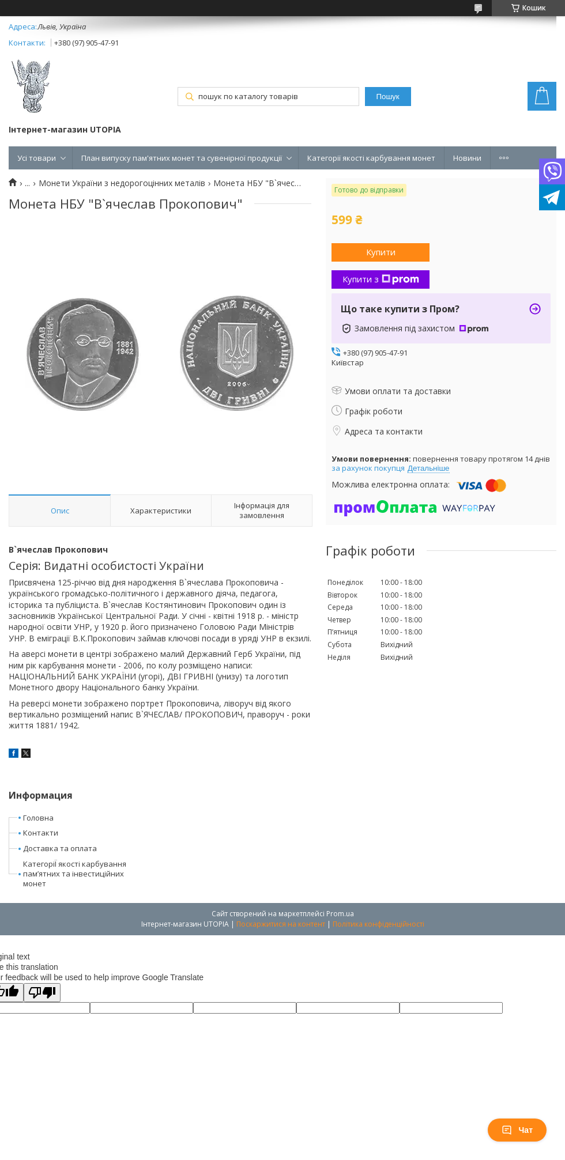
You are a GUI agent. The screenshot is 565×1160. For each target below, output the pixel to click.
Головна (38, 818)
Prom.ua (340, 914)
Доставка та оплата (60, 848)
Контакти (40, 833)
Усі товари (36, 158)
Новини (467, 158)
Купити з (380, 279)
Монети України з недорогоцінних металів (122, 183)
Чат (517, 1130)
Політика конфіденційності (378, 924)
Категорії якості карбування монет (371, 158)
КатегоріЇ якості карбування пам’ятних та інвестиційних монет (74, 874)
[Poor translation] (42, 992)
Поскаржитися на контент (280, 924)
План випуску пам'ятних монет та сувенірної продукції (181, 158)
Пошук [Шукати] (387, 96)
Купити (381, 252)
